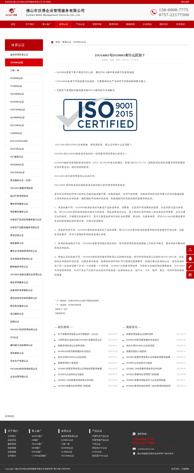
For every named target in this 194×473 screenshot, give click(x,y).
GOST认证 (97, 452)
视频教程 (130, 24)
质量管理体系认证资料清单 (71, 345)
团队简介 (164, 24)
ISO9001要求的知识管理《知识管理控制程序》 (149, 386)
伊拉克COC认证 (99, 448)
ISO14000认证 (17, 94)
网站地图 (185, 2)
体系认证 (63, 24)
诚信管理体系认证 (19, 54)
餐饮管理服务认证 (19, 204)
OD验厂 (35, 440)
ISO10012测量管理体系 (21, 188)
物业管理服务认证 (19, 282)
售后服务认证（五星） (21, 180)
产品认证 (80, 24)
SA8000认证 (16, 133)
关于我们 (29, 24)
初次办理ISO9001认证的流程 (72, 357)
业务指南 (12, 452)
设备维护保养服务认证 (21, 290)
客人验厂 (46, 24)
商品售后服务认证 (19, 306)
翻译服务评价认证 (19, 266)
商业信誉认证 (17, 235)
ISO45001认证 (17, 102)
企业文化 (12, 440)
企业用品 (147, 24)
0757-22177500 (143, 443)
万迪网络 (185, 469)
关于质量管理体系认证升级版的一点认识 (78, 334)
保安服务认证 (17, 353)
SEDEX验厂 (37, 436)
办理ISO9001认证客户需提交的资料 (83, 301)
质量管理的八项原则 (68, 363)
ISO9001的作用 (74, 305)
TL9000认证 (16, 86)
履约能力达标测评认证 (21, 345)
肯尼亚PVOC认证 (100, 455)
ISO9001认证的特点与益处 (71, 374)
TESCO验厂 (37, 444)
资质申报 (96, 24)
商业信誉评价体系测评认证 (23, 298)
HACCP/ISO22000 (19, 141)
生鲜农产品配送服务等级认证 (24, 227)
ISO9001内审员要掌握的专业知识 (74, 351)
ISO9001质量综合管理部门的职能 (74, 386)
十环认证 (96, 444)
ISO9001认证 (16, 62)
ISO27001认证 (17, 149)
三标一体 (14, 70)
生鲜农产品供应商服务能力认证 (26, 219)
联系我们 (180, 24)
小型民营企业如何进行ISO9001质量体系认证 (80, 340)
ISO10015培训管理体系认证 (23, 329)
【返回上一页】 (61, 309)
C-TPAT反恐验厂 (39, 455)
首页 (13, 24)
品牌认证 (14, 321)
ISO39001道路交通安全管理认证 (26, 274)
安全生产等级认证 (19, 361)
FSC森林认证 (16, 157)
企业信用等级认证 (19, 376)
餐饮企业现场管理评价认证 (23, 251)
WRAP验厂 (37, 452)
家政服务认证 (17, 243)
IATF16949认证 (17, 109)
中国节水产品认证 (100, 436)
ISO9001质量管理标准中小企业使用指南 (146, 380)
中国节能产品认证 (100, 440)
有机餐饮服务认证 (19, 211)
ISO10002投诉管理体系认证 (23, 369)
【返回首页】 (60, 313)
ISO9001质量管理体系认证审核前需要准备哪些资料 (81, 368)
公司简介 (12, 436)
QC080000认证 (17, 117)
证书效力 (12, 455)
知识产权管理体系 (19, 196)
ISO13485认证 (17, 125)
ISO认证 (14, 337)
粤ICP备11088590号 (61, 469)
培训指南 (12, 448)
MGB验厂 (36, 448)
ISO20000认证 (17, 164)
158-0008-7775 (143, 439)
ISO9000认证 (16, 78)
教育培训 (113, 24)
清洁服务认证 (17, 314)
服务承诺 (12, 444)
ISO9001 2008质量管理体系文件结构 (75, 380)
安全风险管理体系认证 (21, 259)
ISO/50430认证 (17, 172)
